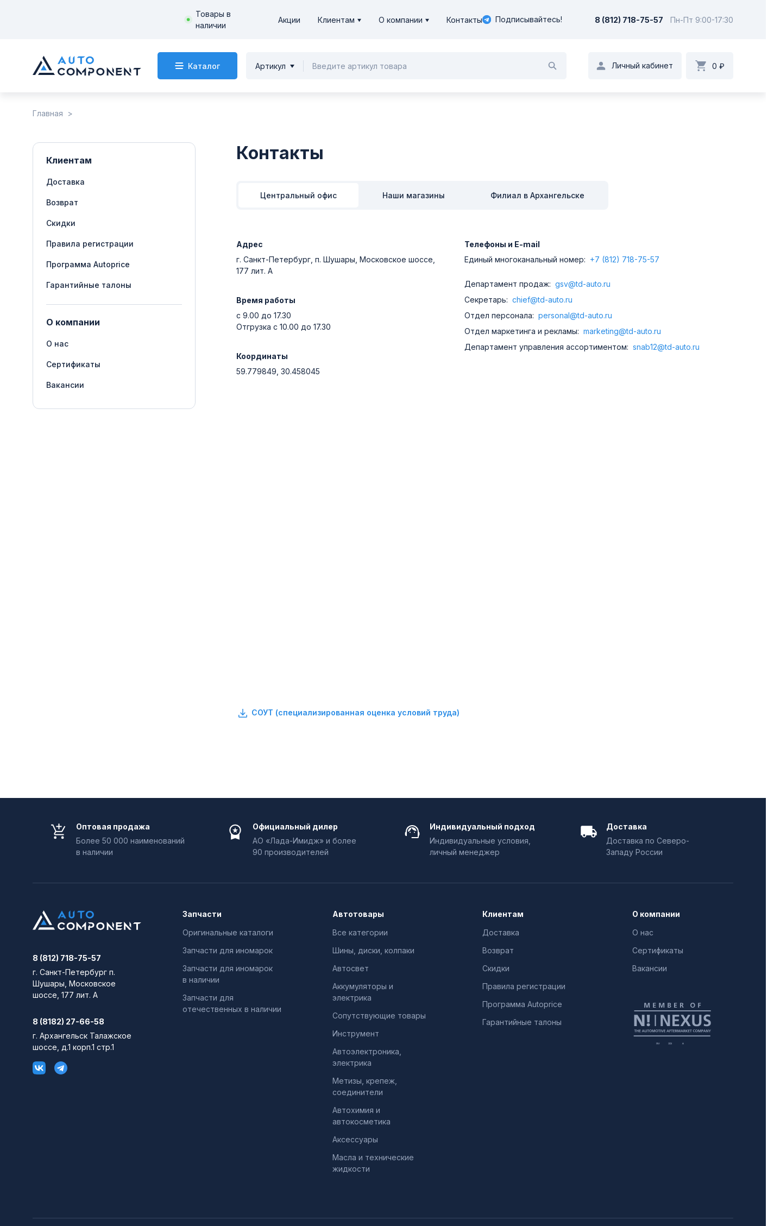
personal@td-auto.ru (575, 315)
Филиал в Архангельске (537, 195)
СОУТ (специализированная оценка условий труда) (348, 713)
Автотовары (358, 914)
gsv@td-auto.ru (583, 283)
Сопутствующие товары (379, 1015)
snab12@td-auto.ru (666, 346)
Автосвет (350, 968)
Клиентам (336, 19)
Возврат (62, 202)
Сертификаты (73, 364)
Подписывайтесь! (522, 19)
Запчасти (202, 914)
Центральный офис (298, 195)
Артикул (270, 66)
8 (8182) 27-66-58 (68, 1022)
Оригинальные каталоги (228, 932)
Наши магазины (413, 195)
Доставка (65, 181)
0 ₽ (718, 66)
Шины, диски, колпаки (373, 950)
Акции (289, 19)
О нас (57, 343)
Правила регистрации (90, 243)
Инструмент (355, 1033)
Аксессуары (355, 1139)
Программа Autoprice (88, 264)
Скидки (60, 223)
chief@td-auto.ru (542, 299)
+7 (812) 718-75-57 (624, 259)
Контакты (464, 19)
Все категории (360, 932)
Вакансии (65, 384)
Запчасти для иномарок (228, 950)
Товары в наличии (213, 19)
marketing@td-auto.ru (622, 331)
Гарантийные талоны (88, 285)
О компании (401, 19)
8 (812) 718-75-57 (629, 19)
